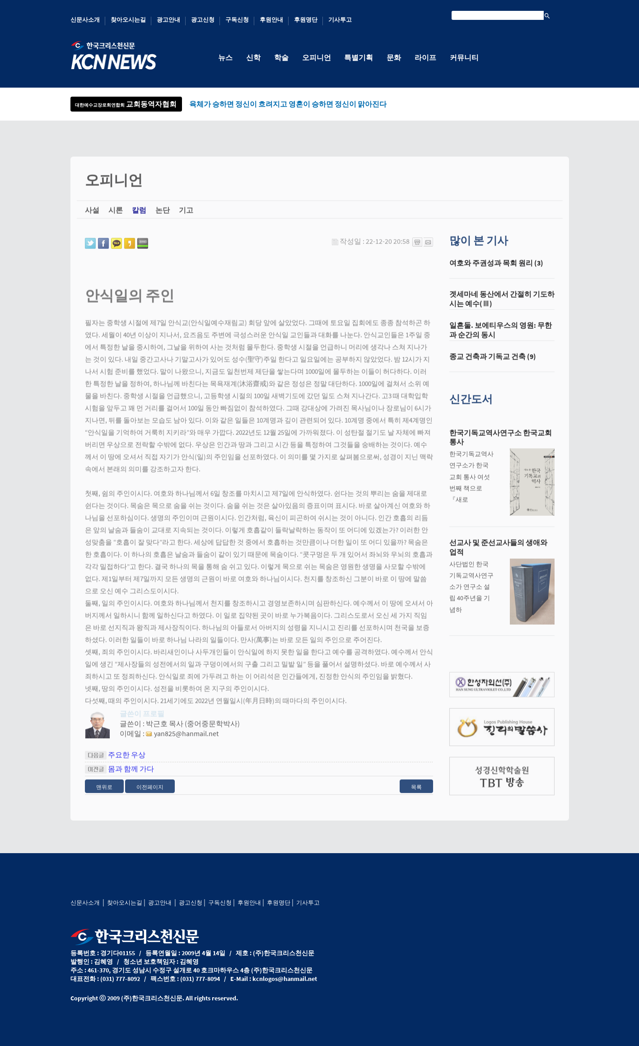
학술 (281, 57)
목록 (416, 792)
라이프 (426, 57)
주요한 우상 (126, 760)
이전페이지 (149, 792)
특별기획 (359, 57)
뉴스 (225, 57)
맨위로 (104, 792)
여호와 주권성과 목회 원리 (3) (496, 268)
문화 (394, 57)
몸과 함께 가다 (131, 774)
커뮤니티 (464, 57)
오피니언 (316, 57)
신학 (253, 57)
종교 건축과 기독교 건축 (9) (492, 362)
